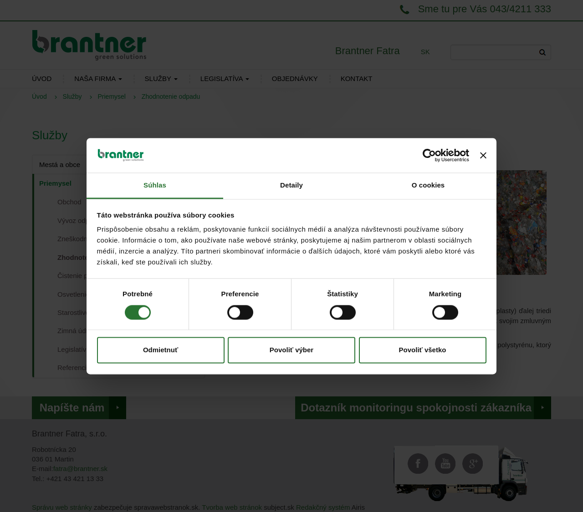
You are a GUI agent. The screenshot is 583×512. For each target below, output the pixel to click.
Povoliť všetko (422, 350)
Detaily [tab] (291, 185)
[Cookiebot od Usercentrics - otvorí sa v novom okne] (429, 155)
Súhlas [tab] (154, 185)
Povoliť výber (291, 350)
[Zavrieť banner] (483, 155)
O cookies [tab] (428, 185)
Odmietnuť (160, 350)
